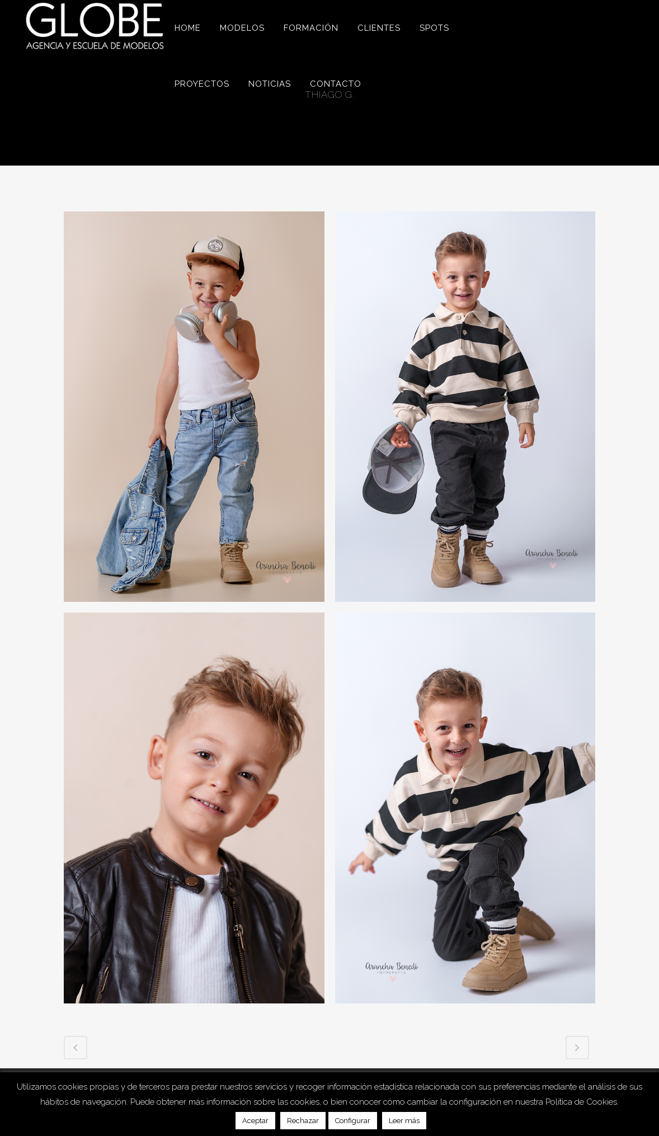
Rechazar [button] (303, 1120)
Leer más (404, 1120)
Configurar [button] (352, 1120)
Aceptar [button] (255, 1120)
